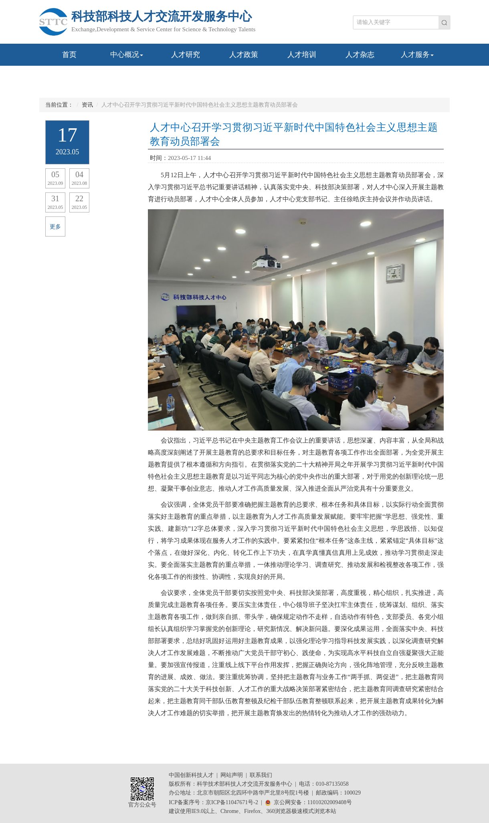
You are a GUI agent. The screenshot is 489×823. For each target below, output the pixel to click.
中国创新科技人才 (191, 775)
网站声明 (231, 775)
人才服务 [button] (417, 55)
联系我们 (261, 775)
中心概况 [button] (126, 55)
